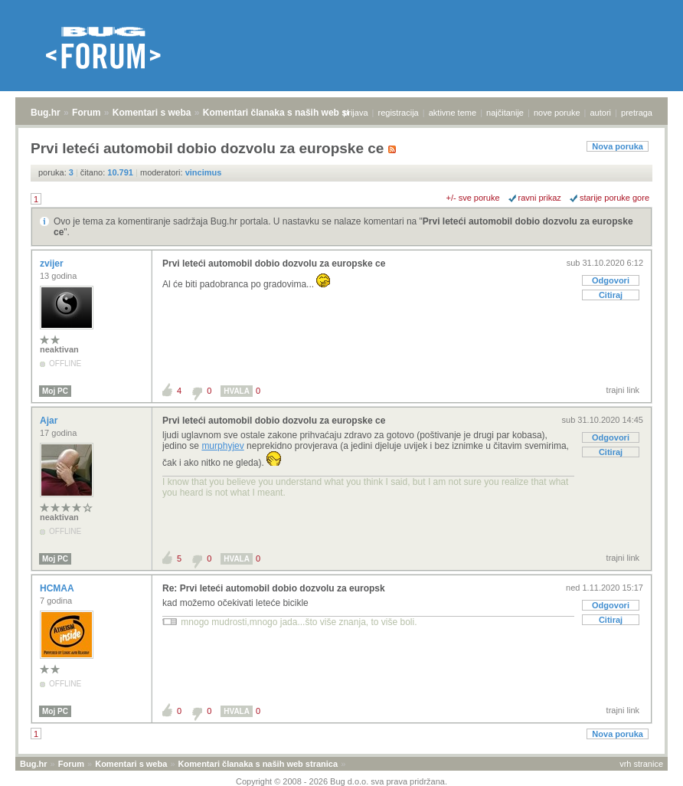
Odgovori (610, 280)
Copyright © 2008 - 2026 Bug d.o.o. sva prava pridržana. (341, 781)
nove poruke (557, 112)
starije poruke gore (614, 197)
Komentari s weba (152, 112)
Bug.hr (45, 112)
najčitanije (505, 112)
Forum (86, 112)
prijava (355, 112)
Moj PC (55, 391)
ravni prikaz (539, 197)
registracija (398, 112)
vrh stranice (641, 763)
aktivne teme (452, 112)
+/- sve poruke (473, 197)
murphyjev (222, 445)
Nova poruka (617, 146)
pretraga (636, 112)
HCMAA (58, 588)
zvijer (53, 263)
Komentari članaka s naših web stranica (290, 112)
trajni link (622, 390)
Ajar (50, 420)
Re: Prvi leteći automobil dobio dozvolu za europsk (273, 588)
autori (601, 112)
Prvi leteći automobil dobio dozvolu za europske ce (273, 263)
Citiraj (611, 295)
